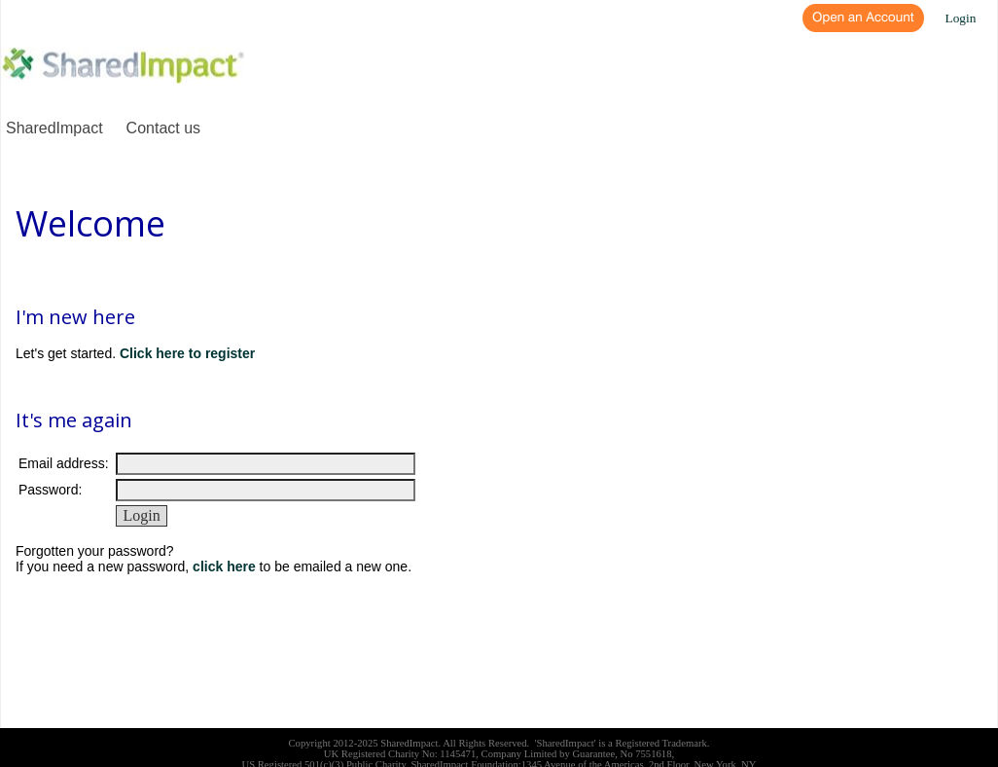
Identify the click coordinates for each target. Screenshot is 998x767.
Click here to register (187, 353)
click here (224, 566)
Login (961, 18)
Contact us (163, 128)
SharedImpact (54, 128)
